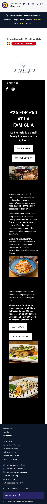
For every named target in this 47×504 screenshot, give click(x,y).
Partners (37, 19)
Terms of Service (11, 456)
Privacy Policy (9, 452)
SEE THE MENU (23, 148)
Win (16, 23)
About (28, 23)
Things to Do (18, 19)
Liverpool (7, 436)
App (21, 23)
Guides (29, 19)
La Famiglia (12, 83)
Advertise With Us (11, 445)
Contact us (8, 441)
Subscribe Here (10, 448)
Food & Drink (16, 15)
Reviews (7, 19)
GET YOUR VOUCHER (23, 158)
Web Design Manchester (12, 501)
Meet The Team (10, 459)
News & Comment (32, 15)
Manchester (8, 428)
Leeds (6, 432)
